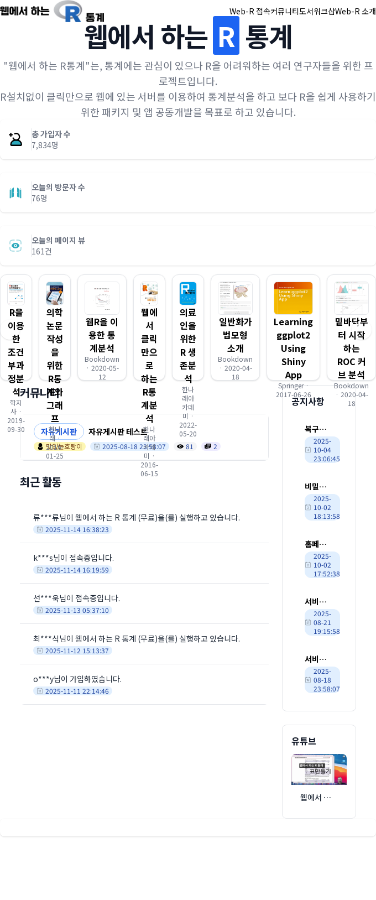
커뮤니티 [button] (284, 11)
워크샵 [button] (324, 11)
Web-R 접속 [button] (249, 11)
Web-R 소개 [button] (355, 11)
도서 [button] (306, 11)
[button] (55, 327)
